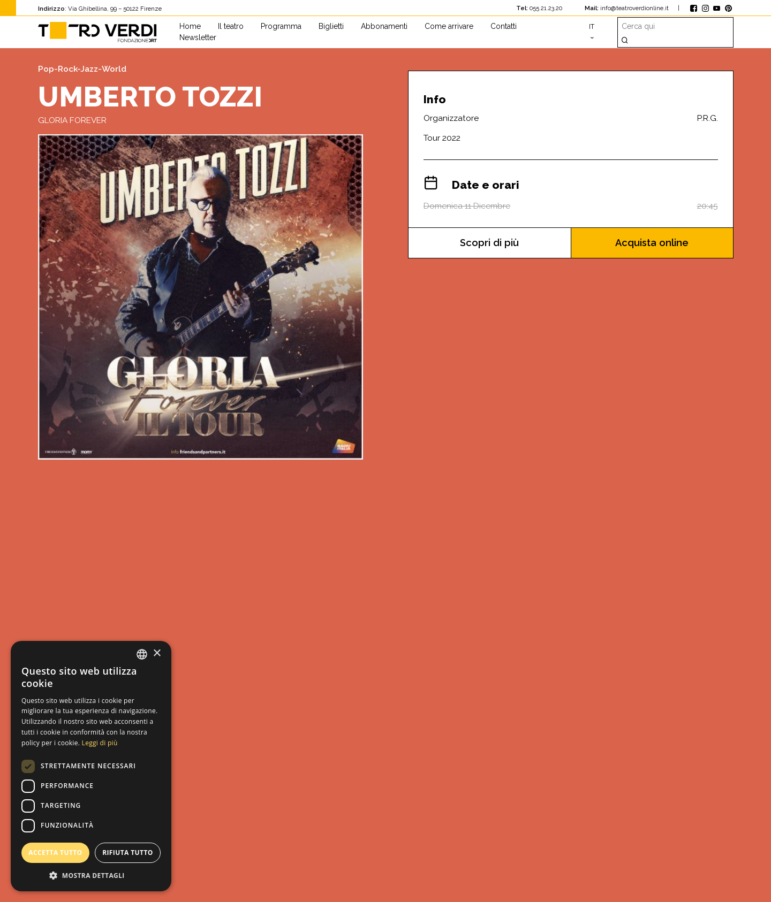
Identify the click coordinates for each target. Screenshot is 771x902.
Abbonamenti (384, 26)
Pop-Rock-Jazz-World (82, 69)
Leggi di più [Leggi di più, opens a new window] (100, 742)
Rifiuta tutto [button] (127, 852)
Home (190, 26)
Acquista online (652, 242)
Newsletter (197, 37)
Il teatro (231, 26)
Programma (281, 26)
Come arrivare (449, 26)
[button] (91, 875)
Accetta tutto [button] (55, 852)
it (591, 26)
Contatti (503, 26)
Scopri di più (489, 242)
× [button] (157, 653)
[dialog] (91, 766)
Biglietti (331, 26)
